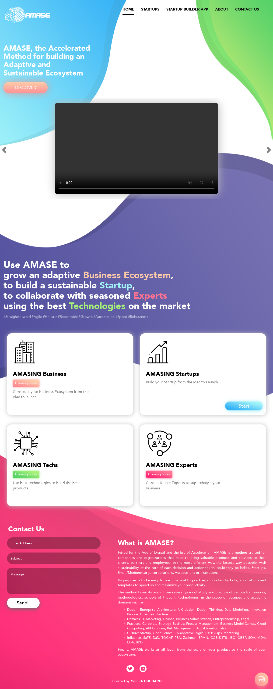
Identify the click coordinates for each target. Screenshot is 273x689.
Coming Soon (26, 383)
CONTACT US (247, 9)
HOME (128, 9)
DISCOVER (25, 87)
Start (243, 406)
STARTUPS (150, 9)
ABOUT (221, 9)
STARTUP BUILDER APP (187, 9)
